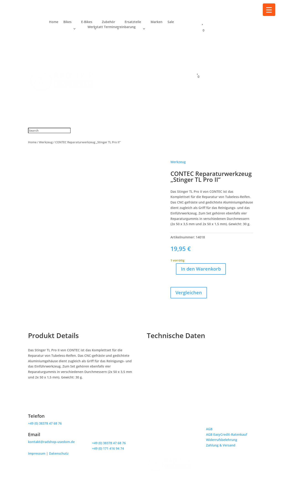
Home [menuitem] (53, 22)
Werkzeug (46, 142)
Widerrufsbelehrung (221, 440)
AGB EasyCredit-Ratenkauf (226, 434)
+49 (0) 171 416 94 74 (108, 448)
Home (32, 142)
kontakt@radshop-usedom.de (51, 442)
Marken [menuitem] (156, 22)
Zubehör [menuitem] (108, 22)
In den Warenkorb (201, 269)
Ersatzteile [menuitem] (133, 22)
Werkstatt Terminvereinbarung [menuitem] (112, 27)
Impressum (36, 453)
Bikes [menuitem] (67, 22)
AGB (209, 429)
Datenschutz (59, 453)
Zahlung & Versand (220, 445)
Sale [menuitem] (171, 22)
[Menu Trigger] (269, 9)
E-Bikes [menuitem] (86, 22)
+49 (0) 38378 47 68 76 (45, 423)
